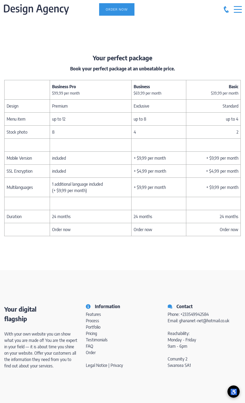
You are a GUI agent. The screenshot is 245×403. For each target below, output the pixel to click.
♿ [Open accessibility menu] (233, 391)
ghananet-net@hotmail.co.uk (204, 320)
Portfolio (93, 327)
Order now (61, 229)
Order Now (117, 9)
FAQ (89, 346)
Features (93, 314)
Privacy (117, 365)
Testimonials (97, 339)
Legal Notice (96, 365)
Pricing (91, 333)
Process (92, 320)
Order (91, 352)
